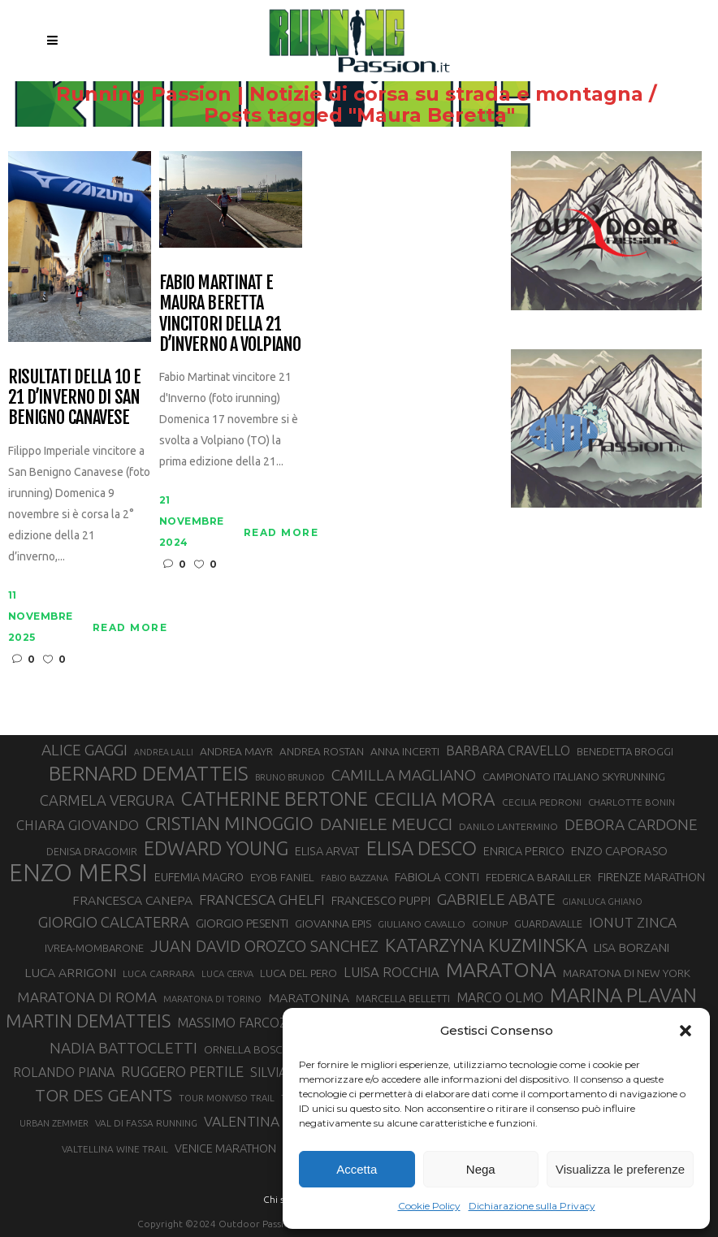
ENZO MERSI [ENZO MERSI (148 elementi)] (78, 873)
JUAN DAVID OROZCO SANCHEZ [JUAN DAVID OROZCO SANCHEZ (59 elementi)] (264, 946)
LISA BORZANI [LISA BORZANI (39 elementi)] (631, 947)
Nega (480, 1169)
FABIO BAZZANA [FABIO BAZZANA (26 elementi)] (354, 878)
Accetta (356, 1169)
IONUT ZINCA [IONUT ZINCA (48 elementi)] (633, 922)
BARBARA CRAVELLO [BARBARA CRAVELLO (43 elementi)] (508, 750)
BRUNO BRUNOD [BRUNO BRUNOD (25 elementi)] (290, 777)
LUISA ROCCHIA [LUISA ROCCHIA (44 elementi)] (391, 972)
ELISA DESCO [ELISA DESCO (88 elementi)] (421, 848)
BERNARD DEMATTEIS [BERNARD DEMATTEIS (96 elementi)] (149, 773)
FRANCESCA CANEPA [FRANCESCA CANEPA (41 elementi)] (132, 900)
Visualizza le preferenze (620, 1169)
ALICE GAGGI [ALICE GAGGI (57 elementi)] (84, 750)
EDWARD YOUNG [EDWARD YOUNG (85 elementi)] (216, 848)
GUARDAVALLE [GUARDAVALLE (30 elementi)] (548, 923)
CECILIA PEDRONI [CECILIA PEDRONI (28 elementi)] (542, 802)
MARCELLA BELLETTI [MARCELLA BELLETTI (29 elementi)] (403, 998)
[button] (685, 1031)
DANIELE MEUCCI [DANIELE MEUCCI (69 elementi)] (386, 823)
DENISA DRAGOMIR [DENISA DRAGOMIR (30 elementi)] (91, 851)
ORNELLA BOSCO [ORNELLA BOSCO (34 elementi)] (248, 1049)
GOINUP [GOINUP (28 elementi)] (490, 924)
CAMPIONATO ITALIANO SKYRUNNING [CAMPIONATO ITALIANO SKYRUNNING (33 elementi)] (573, 776)
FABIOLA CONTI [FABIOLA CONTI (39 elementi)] (437, 877)
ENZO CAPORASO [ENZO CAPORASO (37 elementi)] (619, 851)
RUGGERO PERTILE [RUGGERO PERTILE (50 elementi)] (182, 1071)
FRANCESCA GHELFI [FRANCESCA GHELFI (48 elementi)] (262, 899)
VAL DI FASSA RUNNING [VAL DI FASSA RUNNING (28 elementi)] (146, 1123)
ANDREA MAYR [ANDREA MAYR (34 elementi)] (236, 751)
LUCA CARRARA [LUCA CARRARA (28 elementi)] (159, 973)
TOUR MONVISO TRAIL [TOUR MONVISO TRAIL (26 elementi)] (227, 1098)
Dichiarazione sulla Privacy (532, 1206)
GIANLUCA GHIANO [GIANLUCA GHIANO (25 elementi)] (602, 901)
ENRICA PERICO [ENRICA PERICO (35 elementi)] (523, 851)
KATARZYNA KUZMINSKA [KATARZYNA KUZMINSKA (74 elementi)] (486, 945)
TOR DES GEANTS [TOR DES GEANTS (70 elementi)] (103, 1095)
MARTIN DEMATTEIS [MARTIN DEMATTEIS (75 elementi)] (88, 1020)
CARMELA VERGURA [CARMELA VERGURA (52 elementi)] (107, 800)
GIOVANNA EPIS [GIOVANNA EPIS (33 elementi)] (333, 923)
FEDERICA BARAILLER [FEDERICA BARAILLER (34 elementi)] (538, 877)
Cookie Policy (429, 1206)
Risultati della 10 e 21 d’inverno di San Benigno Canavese (74, 397)
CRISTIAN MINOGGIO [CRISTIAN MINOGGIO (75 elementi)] (229, 823)
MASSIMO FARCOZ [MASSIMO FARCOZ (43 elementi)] (232, 1022)
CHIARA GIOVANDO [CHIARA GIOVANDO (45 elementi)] (77, 825)
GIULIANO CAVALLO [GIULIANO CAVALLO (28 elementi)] (421, 924)
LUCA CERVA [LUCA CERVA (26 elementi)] (227, 974)
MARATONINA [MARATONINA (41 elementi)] (308, 997)
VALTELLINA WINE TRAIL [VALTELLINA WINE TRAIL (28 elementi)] (115, 1149)
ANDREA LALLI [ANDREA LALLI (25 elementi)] (163, 752)
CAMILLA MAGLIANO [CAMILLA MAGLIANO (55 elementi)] (403, 775)
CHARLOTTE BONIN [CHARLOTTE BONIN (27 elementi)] (631, 802)
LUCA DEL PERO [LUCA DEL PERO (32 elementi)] (298, 973)
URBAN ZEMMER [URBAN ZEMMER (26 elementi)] (54, 1123)
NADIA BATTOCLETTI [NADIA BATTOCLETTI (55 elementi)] (123, 1048)
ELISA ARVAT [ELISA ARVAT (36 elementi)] (327, 851)
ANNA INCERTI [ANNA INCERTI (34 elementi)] (404, 751)
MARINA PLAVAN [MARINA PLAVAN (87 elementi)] (623, 995)
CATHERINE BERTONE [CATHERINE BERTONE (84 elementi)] (274, 798)
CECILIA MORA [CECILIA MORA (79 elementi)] (434, 799)
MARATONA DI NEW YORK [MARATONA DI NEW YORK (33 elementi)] (626, 973)
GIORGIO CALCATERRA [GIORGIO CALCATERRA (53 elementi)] (113, 922)
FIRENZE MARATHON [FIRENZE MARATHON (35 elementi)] (651, 877)
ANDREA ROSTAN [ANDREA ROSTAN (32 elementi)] (321, 752)
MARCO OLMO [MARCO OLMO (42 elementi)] (499, 997)
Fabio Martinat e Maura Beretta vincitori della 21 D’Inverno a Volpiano (230, 313)
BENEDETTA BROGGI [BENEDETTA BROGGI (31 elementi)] (625, 751)
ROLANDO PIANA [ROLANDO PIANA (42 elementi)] (64, 1072)
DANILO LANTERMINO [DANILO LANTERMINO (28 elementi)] (508, 826)
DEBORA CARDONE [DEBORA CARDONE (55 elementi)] (631, 824)
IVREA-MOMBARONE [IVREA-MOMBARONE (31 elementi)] (94, 948)
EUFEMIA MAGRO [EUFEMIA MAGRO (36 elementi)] (199, 877)
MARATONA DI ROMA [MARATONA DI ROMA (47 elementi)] (87, 997)
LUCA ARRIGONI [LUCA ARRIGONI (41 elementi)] (70, 972)
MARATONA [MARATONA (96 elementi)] (501, 969)
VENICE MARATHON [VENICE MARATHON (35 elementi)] (225, 1148)
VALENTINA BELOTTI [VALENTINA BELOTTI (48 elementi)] (271, 1121)
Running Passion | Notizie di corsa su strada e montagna (349, 94)
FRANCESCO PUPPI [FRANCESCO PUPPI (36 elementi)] (380, 900)
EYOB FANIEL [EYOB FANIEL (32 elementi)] (282, 878)
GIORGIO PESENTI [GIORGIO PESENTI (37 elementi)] (242, 923)
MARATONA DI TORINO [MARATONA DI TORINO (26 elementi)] (212, 999)
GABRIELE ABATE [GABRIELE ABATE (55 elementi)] (496, 899)
